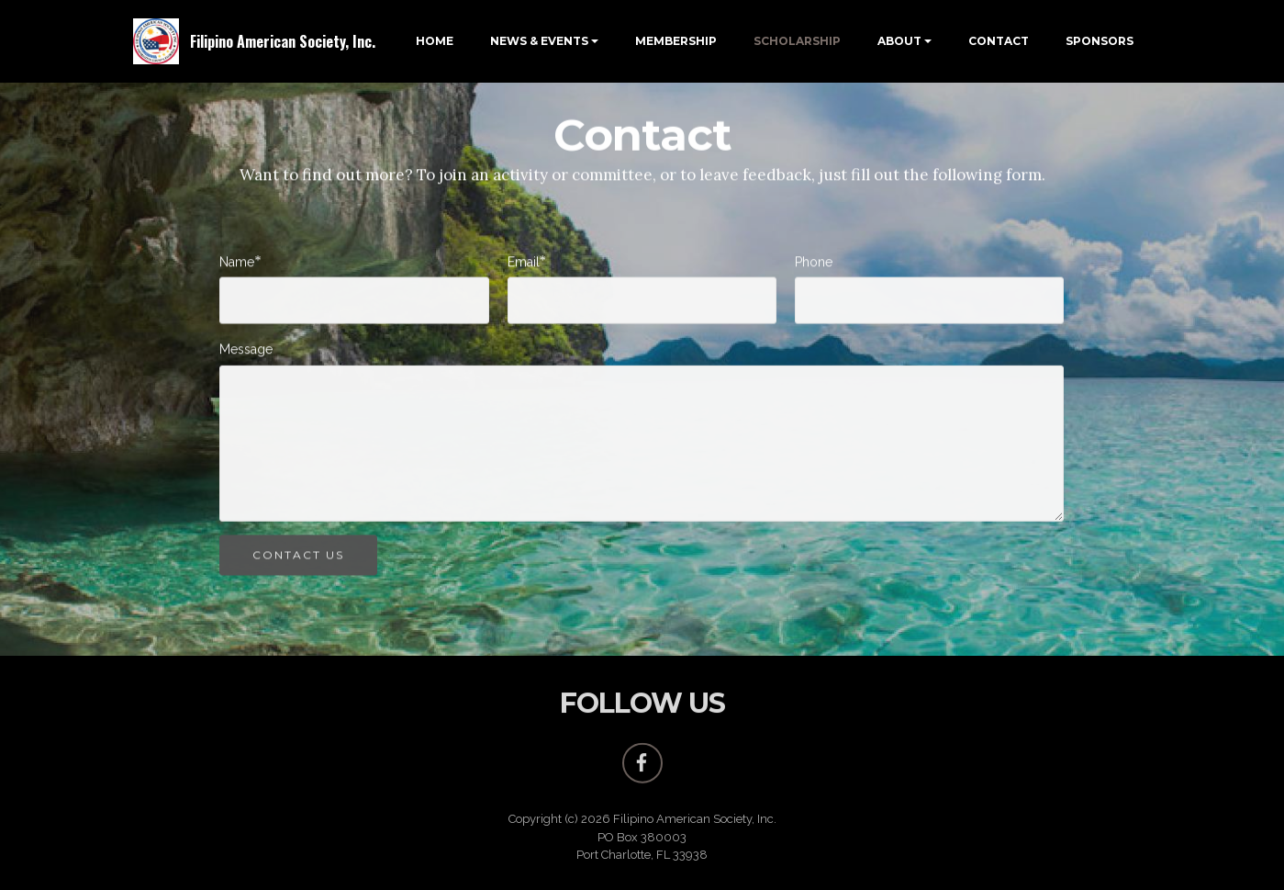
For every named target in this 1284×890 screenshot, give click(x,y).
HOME (434, 41)
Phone (813, 263)
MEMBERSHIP (676, 41)
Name (236, 263)
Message (246, 351)
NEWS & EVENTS (539, 41)
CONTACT (998, 41)
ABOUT (899, 41)
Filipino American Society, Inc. (282, 41)
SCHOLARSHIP (797, 41)
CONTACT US (298, 559)
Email (524, 263)
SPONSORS (1099, 41)
